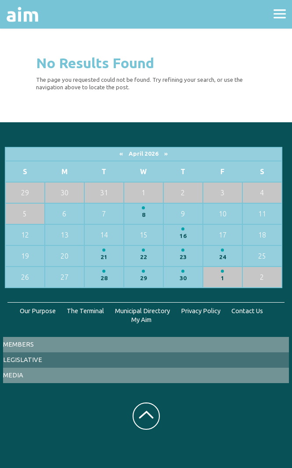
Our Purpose (38, 310)
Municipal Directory (142, 310)
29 (143, 278)
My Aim (141, 319)
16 (183, 236)
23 (183, 257)
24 (222, 257)
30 (183, 278)
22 (143, 257)
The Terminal (85, 310)
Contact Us (247, 310)
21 (104, 257)
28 (104, 278)
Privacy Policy (200, 310)
